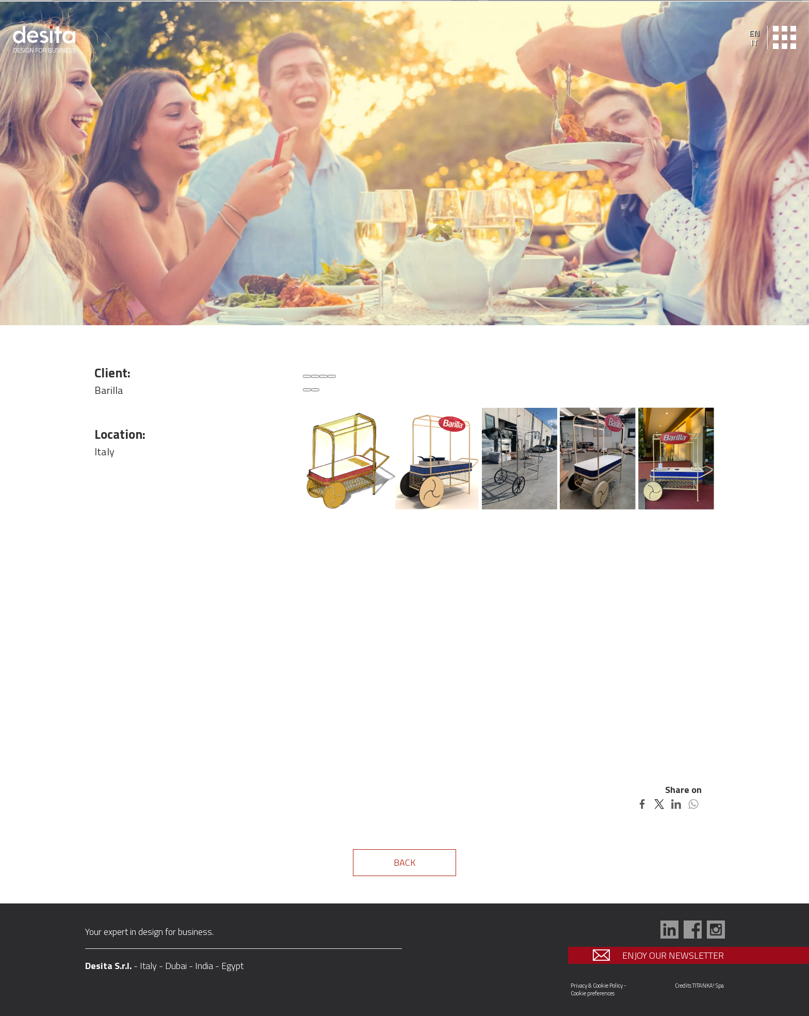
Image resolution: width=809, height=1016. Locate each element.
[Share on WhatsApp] (693, 803)
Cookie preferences (592, 993)
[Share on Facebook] (642, 803)
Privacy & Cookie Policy (597, 985)
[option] (404, 163)
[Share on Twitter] (659, 803)
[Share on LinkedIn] (676, 803)
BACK (404, 862)
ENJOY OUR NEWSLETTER (661, 955)
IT (754, 42)
